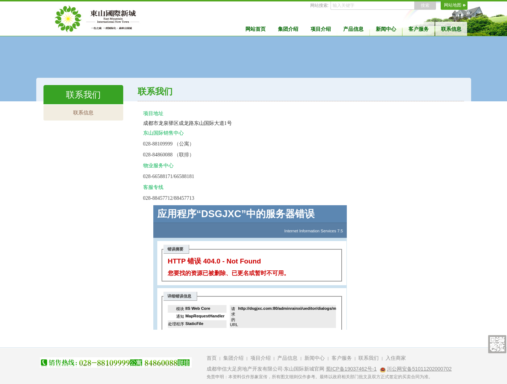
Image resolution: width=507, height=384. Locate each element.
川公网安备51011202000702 (419, 369)
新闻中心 (386, 29)
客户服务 (418, 29)
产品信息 (353, 29)
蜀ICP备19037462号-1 (351, 369)
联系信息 (451, 29)
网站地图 (452, 5)
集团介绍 (288, 29)
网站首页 (255, 29)
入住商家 (396, 358)
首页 (212, 358)
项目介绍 (321, 29)
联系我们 (368, 358)
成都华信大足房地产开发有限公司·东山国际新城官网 (266, 369)
